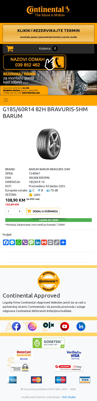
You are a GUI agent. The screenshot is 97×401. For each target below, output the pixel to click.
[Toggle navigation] (6, 100)
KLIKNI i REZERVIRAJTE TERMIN (48, 33)
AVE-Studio (69, 397)
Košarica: (48, 48)
